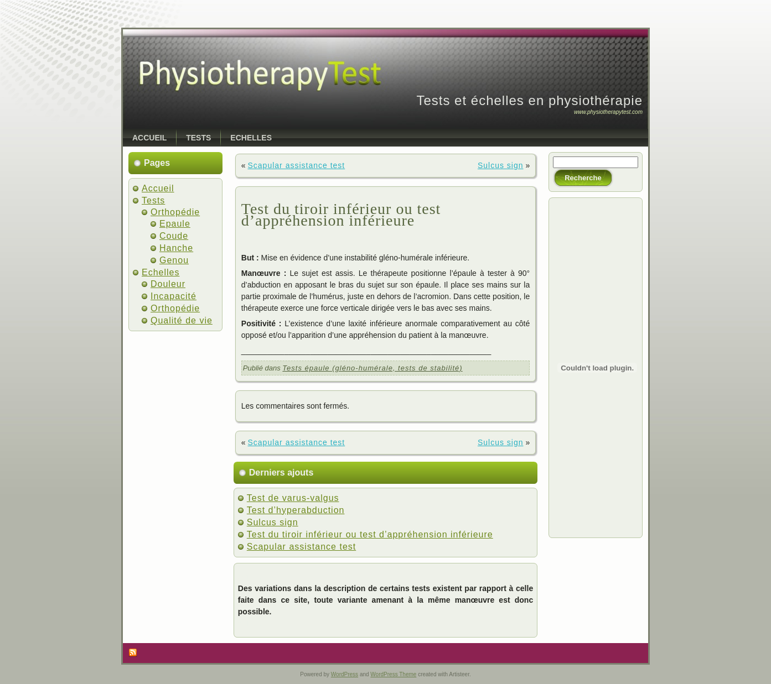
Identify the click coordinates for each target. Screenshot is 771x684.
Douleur (168, 284)
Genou (174, 260)
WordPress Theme (393, 674)
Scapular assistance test (296, 165)
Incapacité (173, 296)
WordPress (344, 674)
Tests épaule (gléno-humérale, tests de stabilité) (372, 368)
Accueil (158, 188)
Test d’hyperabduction (296, 510)
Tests (153, 200)
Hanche (176, 248)
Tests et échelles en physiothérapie (529, 100)
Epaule (174, 223)
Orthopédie (175, 212)
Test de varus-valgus (293, 498)
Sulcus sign (501, 165)
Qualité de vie (182, 320)
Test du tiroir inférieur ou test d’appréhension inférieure (341, 214)
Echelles (160, 272)
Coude (173, 236)
